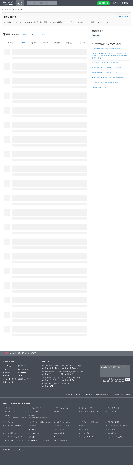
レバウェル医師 (84, 433)
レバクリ (6, 429)
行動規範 (89, 394)
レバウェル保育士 (110, 429)
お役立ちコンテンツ (24, 379)
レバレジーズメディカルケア (12, 437)
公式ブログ (21, 366)
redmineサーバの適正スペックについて (105, 63)
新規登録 (125, 3)
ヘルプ (20, 375)
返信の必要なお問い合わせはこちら (113, 381)
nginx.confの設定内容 (99, 87)
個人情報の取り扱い (103, 394)
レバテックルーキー (49, 373)
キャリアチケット (9, 422)
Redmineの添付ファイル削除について (104, 72)
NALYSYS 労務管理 (60, 440)
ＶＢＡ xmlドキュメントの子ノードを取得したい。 (109, 67)
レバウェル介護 (59, 429)
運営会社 (69, 394)
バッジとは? (7, 369)
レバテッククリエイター (71, 367)
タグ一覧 (11, 9)
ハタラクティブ (33, 425)
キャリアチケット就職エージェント (40, 422)
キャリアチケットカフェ (62, 422)
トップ (4, 9)
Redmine (96, 35)
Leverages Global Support (88, 437)
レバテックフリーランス (51, 367)
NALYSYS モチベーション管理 (38, 440)
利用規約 (79, 394)
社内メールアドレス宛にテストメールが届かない (108, 77)
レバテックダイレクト (71, 379)
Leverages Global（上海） (114, 437)
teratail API (22, 372)
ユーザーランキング (9, 379)
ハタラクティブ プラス (61, 425)
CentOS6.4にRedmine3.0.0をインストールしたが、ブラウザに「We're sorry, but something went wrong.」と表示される (110, 56)
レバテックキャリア (50, 379)
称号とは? (6, 372)
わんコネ (31, 437)
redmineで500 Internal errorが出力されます (107, 48)
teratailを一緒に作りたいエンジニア (22, 353)
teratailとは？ (8, 366)
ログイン (116, 3)
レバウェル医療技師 (9, 433)
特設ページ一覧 (8, 382)
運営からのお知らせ (24, 369)
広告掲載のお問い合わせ (122, 394)
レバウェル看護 (84, 429)
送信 (127, 379)
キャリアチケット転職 (112, 422)
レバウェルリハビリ (35, 433)
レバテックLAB (55, 385)
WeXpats (57, 437)
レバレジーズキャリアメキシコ (13, 440)
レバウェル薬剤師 (110, 433)
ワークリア (83, 425)
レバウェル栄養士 (60, 433)
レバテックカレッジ (72, 373)
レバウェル (32, 429)
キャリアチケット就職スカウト (89, 422)
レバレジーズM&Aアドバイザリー (116, 425)
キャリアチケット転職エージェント (15, 425)
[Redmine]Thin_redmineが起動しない (105, 82)
